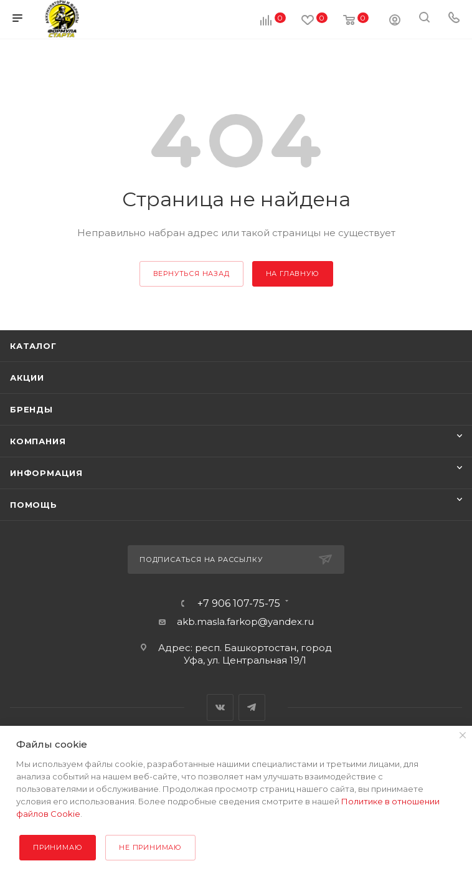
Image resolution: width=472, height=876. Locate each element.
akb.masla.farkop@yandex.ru (245, 621)
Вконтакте (220, 707)
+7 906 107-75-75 (238, 604)
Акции (27, 378)
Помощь (33, 505)
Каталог (33, 346)
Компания (37, 441)
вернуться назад (191, 273)
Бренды (31, 409)
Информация (46, 473)
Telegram (251, 707)
